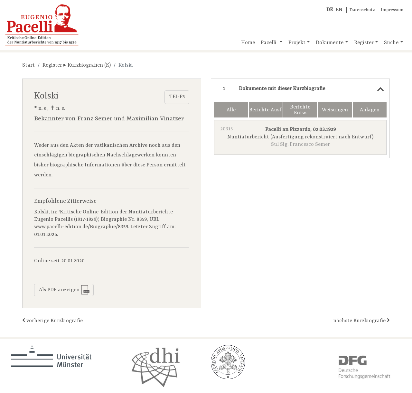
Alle (231, 110)
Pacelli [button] (269, 43)
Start (28, 65)
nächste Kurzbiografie (361, 320)
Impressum (392, 10)
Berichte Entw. (300, 110)
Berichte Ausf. (265, 110)
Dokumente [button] (329, 43)
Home (248, 43)
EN (339, 10)
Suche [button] (391, 43)
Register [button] (364, 43)
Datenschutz (362, 10)
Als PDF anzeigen (64, 290)
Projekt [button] (296, 43)
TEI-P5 (177, 97)
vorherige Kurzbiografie (52, 320)
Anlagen (369, 110)
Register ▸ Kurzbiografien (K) (76, 65)
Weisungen (335, 110)
